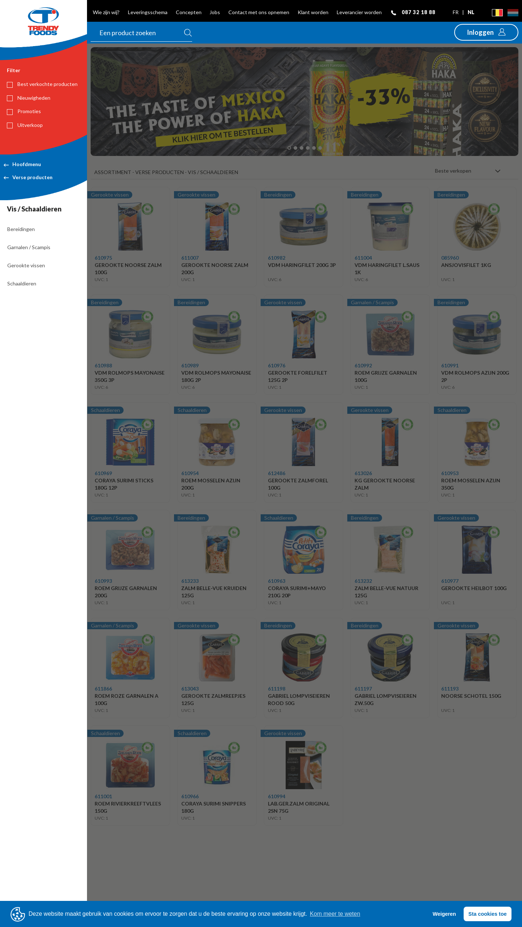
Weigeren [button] (444, 914)
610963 (276, 581)
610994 (276, 796)
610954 (190, 473)
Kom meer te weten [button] (335, 914)
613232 (363, 581)
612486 (276, 473)
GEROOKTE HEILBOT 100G (474, 588)
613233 (190, 581)
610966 (190, 796)
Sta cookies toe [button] (487, 914)
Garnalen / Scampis (28, 247)
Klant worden (313, 12)
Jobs (215, 12)
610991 (450, 365)
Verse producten (28, 177)
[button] (486, 32)
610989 (190, 365)
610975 (103, 258)
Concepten (189, 12)
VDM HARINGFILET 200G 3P (302, 265)
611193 (450, 688)
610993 (103, 581)
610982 (276, 258)
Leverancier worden (359, 12)
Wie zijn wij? (106, 12)
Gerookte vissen (26, 265)
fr (456, 12)
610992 (363, 365)
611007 (190, 258)
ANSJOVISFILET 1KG (466, 265)
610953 (450, 473)
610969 (103, 473)
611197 (363, 688)
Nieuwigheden (28, 98)
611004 (363, 258)
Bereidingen (21, 229)
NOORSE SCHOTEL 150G (471, 696)
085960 (450, 258)
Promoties (24, 111)
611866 (103, 688)
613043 (190, 688)
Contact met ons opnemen (258, 12)
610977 (450, 581)
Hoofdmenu (22, 164)
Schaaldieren (21, 283)
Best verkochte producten (42, 84)
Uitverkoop (25, 125)
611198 (276, 688)
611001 (103, 796)
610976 (276, 365)
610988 (103, 365)
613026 (363, 473)
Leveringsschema (147, 12)
